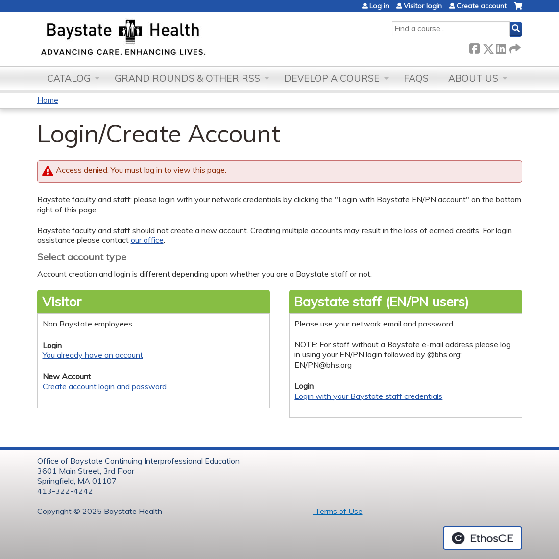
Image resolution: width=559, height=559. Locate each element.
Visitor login (423, 5)
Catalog (69, 78)
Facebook (474, 46)
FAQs (416, 78)
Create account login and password (105, 386)
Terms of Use (338, 511)
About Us (473, 78)
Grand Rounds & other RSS (187, 78)
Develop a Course (332, 78)
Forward (514, 46)
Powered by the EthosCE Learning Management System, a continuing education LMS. (482, 538)
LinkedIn (501, 46)
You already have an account (93, 355)
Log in (379, 5)
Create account (482, 5)
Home (47, 100)
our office (147, 240)
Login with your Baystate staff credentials (368, 396)
